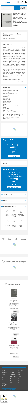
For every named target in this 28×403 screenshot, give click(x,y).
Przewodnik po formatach (9, 38)
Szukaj (16, 8)
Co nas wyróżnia (13, 378)
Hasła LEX (20, 376)
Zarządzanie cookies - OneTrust (9, 389)
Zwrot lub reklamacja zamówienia (4, 384)
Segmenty (20, 378)
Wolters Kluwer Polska (12, 93)
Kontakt (3, 370)
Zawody (20, 382)
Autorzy (19, 372)
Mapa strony (12, 380)
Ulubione (21, 2)
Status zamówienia (4, 375)
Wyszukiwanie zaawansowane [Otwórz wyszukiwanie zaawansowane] (23, 8)
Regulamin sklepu (5, 377)
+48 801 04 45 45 (6, 118)
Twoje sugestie (13, 376)
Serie (19, 374)
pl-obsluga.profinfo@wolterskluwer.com (11, 117)
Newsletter (4, 372)
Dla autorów (12, 374)
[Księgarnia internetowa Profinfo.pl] (7, 2)
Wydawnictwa (21, 370)
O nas (11, 370)
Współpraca (12, 372)
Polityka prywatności (4, 380)
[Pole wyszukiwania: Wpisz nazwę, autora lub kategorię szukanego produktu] (7, 8)
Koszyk (25, 2)
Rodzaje (20, 380)
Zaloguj (17, 2)
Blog (11, 385)
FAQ (11, 382)
